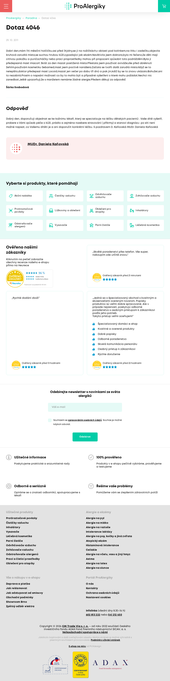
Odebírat (85, 437)
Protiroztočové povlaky (24, 210)
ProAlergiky (13, 18)
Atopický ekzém (96, 541)
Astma (90, 559)
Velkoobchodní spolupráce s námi (85, 632)
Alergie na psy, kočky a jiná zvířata (109, 536)
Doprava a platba (18, 584)
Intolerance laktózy (99, 532)
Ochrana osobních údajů (102, 593)
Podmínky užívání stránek (105, 640)
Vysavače (61, 225)
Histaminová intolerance (102, 545)
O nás (90, 584)
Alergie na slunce (97, 568)
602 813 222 (93, 615)
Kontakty (92, 588)
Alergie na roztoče (98, 527)
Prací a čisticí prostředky (23, 559)
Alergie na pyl (95, 518)
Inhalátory (142, 211)
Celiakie (91, 550)
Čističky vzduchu (65, 196)
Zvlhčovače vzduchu (148, 196)
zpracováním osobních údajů (85, 420)
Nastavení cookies (98, 597)
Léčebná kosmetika (147, 225)
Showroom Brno (16, 602)
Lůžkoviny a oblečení (67, 211)
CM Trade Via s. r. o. (75, 626)
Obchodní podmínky (19, 597)
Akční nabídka (23, 196)
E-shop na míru (77, 646)
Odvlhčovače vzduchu (103, 195)
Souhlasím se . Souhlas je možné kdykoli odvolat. (87, 422)
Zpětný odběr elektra (20, 606)
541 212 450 (115, 615)
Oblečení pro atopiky (103, 210)
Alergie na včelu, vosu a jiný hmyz (108, 554)
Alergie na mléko (97, 523)
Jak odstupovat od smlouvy (24, 593)
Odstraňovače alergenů (23, 225)
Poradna (31, 18)
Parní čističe (102, 225)
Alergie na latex (96, 563)
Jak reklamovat (16, 588)
